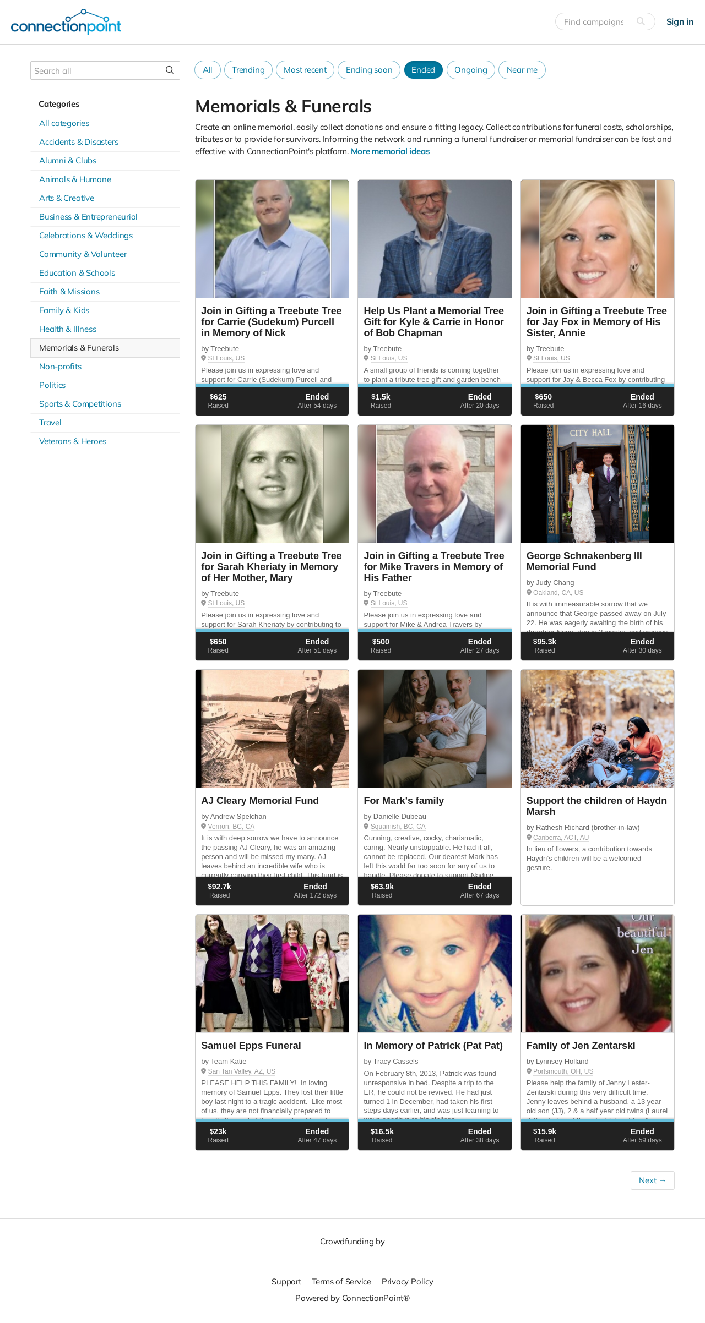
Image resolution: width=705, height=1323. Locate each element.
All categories (64, 123)
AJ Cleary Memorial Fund (260, 800)
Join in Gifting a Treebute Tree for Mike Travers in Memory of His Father (434, 566)
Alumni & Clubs (67, 160)
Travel (50, 422)
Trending (248, 69)
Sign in (680, 22)
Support (286, 1281)
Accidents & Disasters (78, 141)
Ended (423, 69)
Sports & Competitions (80, 403)
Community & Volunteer (82, 254)
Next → (652, 1180)
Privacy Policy (407, 1281)
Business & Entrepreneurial (88, 216)
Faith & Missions (69, 291)
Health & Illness (67, 329)
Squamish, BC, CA (398, 826)
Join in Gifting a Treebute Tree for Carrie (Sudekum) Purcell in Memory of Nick (271, 321)
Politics (52, 385)
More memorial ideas (390, 151)
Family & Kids (64, 310)
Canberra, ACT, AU (561, 837)
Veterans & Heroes (72, 441)
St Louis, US (226, 358)
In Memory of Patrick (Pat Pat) (433, 1045)
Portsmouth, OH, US (563, 1071)
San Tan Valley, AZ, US (242, 1071)
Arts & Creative (66, 198)
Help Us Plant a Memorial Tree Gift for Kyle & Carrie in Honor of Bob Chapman (433, 321)
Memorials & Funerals (79, 347)
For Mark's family (404, 800)
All (208, 69)
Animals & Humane (75, 179)
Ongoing (470, 69)
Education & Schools (77, 272)
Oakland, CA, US (558, 593)
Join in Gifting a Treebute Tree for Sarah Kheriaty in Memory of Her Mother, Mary (271, 566)
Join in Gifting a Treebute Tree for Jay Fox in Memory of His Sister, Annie (597, 321)
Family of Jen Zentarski (581, 1045)
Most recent (305, 69)
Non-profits (60, 366)
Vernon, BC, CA (231, 826)
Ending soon (369, 69)
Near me (522, 69)
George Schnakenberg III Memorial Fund (584, 561)
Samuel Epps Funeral (251, 1045)
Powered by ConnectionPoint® (352, 1298)
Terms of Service (341, 1281)
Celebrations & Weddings (86, 235)
